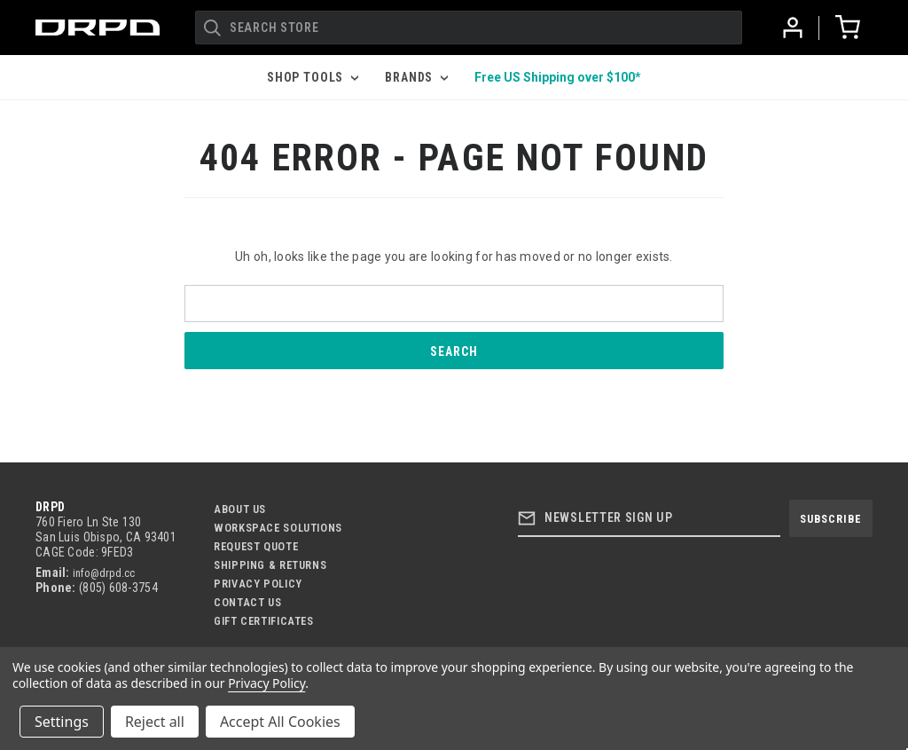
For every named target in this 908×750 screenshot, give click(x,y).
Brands (416, 77)
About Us (240, 509)
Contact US (247, 602)
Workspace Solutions (278, 527)
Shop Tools (312, 77)
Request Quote (256, 546)
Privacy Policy (258, 583)
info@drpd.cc (104, 573)
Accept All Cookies (280, 721)
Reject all (154, 721)
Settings (62, 721)
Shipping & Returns (270, 565)
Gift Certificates (264, 621)
